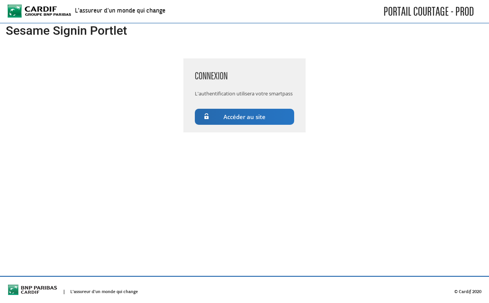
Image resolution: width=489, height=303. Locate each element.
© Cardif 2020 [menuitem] (467, 290)
